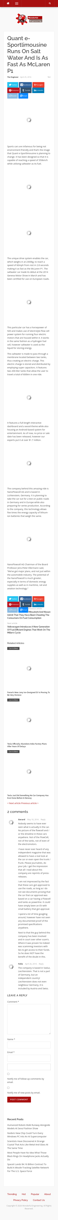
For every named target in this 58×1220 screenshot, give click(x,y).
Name (11, 1039)
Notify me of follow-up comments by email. (25, 1080)
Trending (12, 1194)
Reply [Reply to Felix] (41, 964)
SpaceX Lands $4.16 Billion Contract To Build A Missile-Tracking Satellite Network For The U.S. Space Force (28, 1168)
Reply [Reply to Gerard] (43, 819)
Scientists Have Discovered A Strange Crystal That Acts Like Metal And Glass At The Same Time (27, 1145)
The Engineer (13, 77)
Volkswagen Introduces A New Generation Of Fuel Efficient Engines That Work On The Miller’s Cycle (28, 629)
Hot (24, 1194)
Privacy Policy (20, 1200)
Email (11, 1052)
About (47, 1194)
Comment (13, 1001)
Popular (35, 1194)
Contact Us (39, 1200)
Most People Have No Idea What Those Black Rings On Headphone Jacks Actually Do (28, 1156)
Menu (15, 3)
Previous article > (30, 803)
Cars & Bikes (13, 648)
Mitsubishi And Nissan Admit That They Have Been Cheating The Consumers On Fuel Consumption (28, 615)
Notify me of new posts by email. (23, 1092)
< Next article (14, 803)
